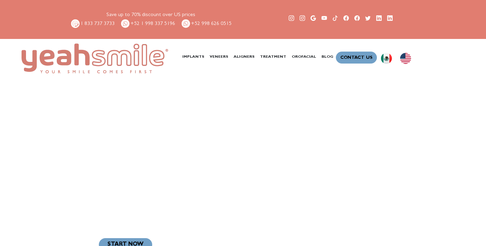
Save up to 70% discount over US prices (150, 15)
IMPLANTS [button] (193, 57)
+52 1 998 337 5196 (147, 23)
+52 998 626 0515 (206, 23)
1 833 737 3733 (92, 23)
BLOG (327, 57)
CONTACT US (356, 58)
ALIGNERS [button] (244, 57)
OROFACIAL (304, 57)
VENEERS (219, 57)
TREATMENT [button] (273, 57)
